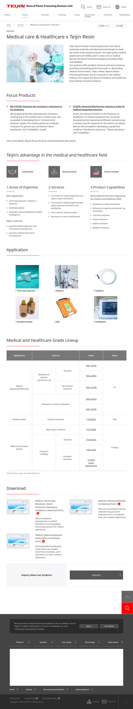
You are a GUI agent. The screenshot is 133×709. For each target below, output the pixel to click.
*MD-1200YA (91, 376)
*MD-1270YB (91, 387)
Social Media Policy (50, 698)
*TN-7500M (91, 429)
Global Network (82, 689)
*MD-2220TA (91, 399)
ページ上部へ (125, 701)
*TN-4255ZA (91, 439)
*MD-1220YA (91, 365)
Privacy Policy (29, 698)
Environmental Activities (53, 689)
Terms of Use (15, 698)
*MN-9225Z (91, 450)
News (12, 689)
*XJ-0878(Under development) (91, 463)
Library (29, 689)
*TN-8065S (91, 419)
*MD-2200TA (91, 409)
